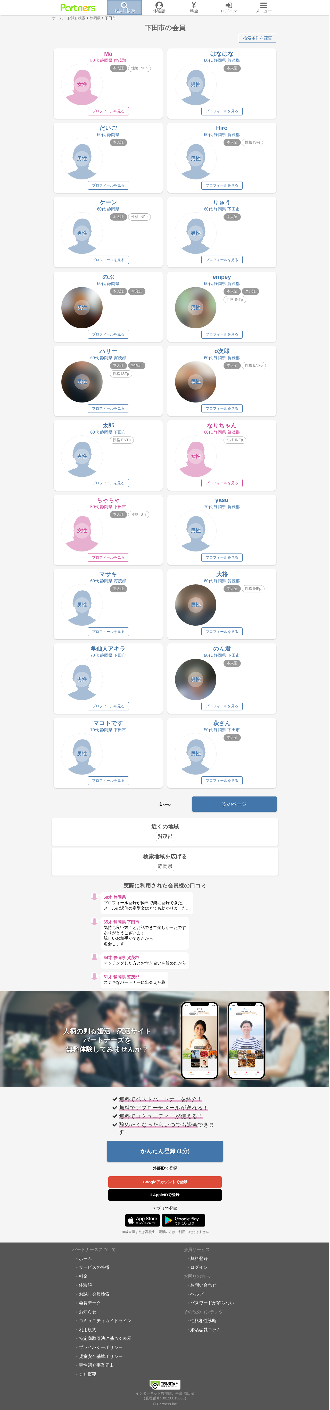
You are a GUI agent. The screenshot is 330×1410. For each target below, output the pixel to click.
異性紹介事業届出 (96, 1370)
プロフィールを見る (108, 111)
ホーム (85, 1263)
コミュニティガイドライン (105, 1326)
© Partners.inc (165, 1404)
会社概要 (87, 1379)
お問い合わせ (203, 1290)
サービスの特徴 (94, 1272)
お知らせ (87, 1317)
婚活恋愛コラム (205, 1335)
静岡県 (165, 871)
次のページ (234, 809)
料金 (83, 1281)
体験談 (85, 1290)
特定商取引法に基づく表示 (105, 1344)
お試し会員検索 (94, 1299)
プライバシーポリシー (101, 1353)
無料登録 (199, 1263)
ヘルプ (196, 1299)
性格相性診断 (203, 1326)
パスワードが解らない (212, 1308)
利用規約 (87, 1335)
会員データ (90, 1308)
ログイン (199, 1272)
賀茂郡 (165, 841)
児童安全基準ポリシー (101, 1361)
